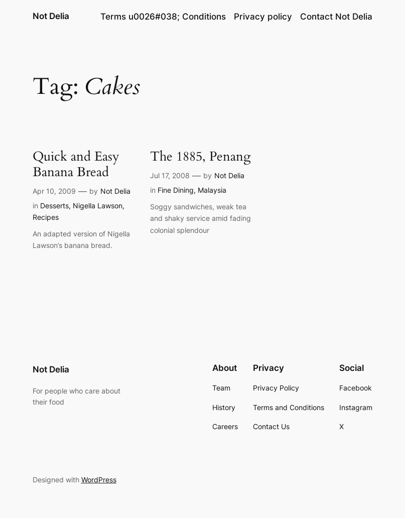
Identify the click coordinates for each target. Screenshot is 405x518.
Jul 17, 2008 (170, 175)
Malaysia (212, 190)
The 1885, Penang (200, 156)
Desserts (54, 205)
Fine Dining (176, 190)
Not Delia (51, 16)
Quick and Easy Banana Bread (76, 164)
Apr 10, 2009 (54, 191)
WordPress (98, 479)
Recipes (46, 217)
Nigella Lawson (97, 205)
